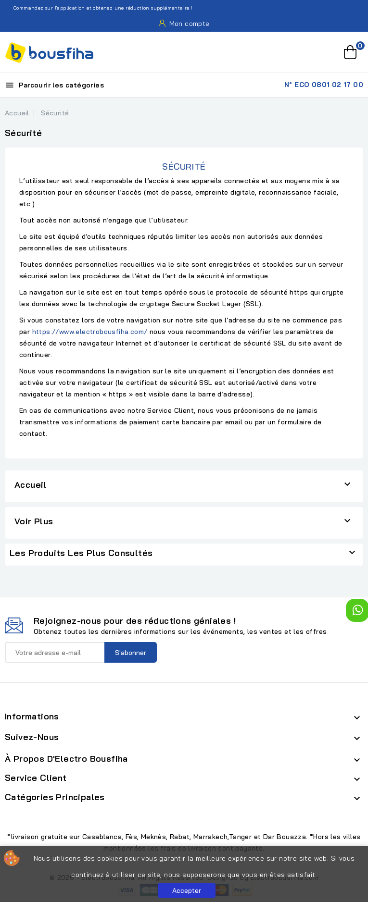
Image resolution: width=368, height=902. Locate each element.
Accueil (30, 484)
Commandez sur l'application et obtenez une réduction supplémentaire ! (97, 8)
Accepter (186, 890)
